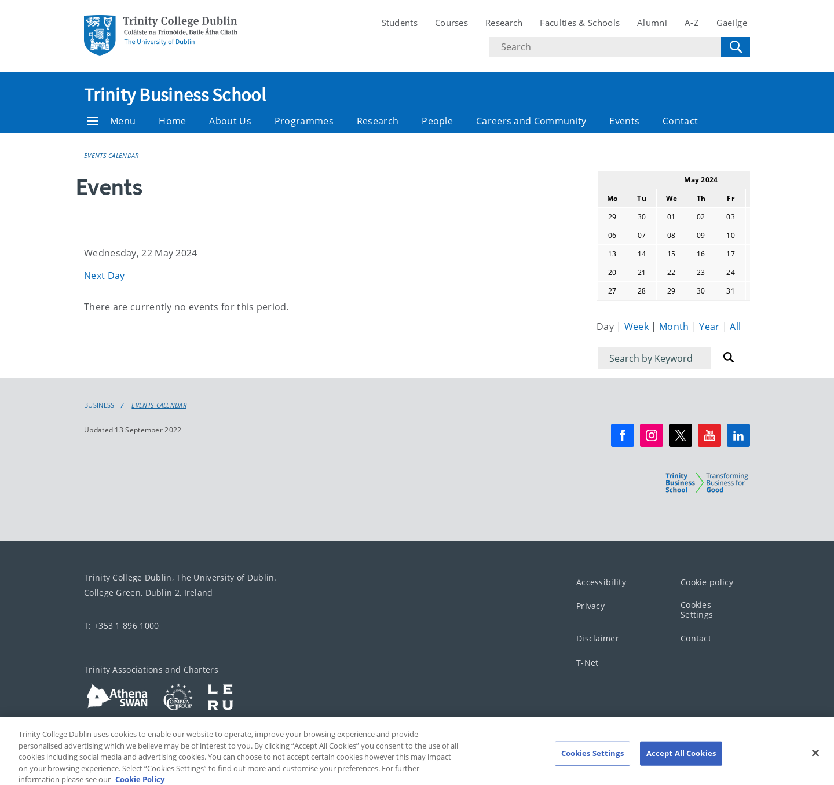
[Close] (815, 762)
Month (675, 326)
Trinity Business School (175, 95)
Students (400, 22)
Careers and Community (531, 121)
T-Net (587, 662)
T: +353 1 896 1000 (121, 625)
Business (99, 405)
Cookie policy (707, 582)
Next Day (104, 275)
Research (503, 22)
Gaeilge (731, 22)
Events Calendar (111, 155)
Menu (111, 121)
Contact (680, 121)
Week (638, 326)
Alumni (652, 22)
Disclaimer (597, 638)
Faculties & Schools (580, 22)
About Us (230, 121)
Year (710, 326)
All (735, 326)
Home (172, 121)
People (437, 121)
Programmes (304, 121)
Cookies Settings (697, 610)
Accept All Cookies (681, 762)
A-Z (692, 22)
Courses (451, 22)
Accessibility (601, 582)
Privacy (590, 606)
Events (624, 121)
